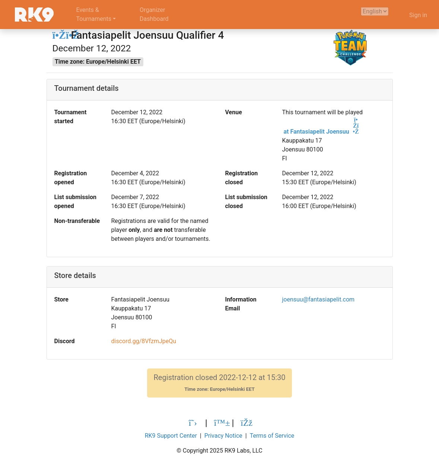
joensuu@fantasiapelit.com (318, 299)
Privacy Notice (223, 435)
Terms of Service (272, 435)
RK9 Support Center (171, 435)
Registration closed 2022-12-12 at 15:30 (219, 383)
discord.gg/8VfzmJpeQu (143, 341)
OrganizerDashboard (154, 14)
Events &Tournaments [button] (94, 14)
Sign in (418, 15)
